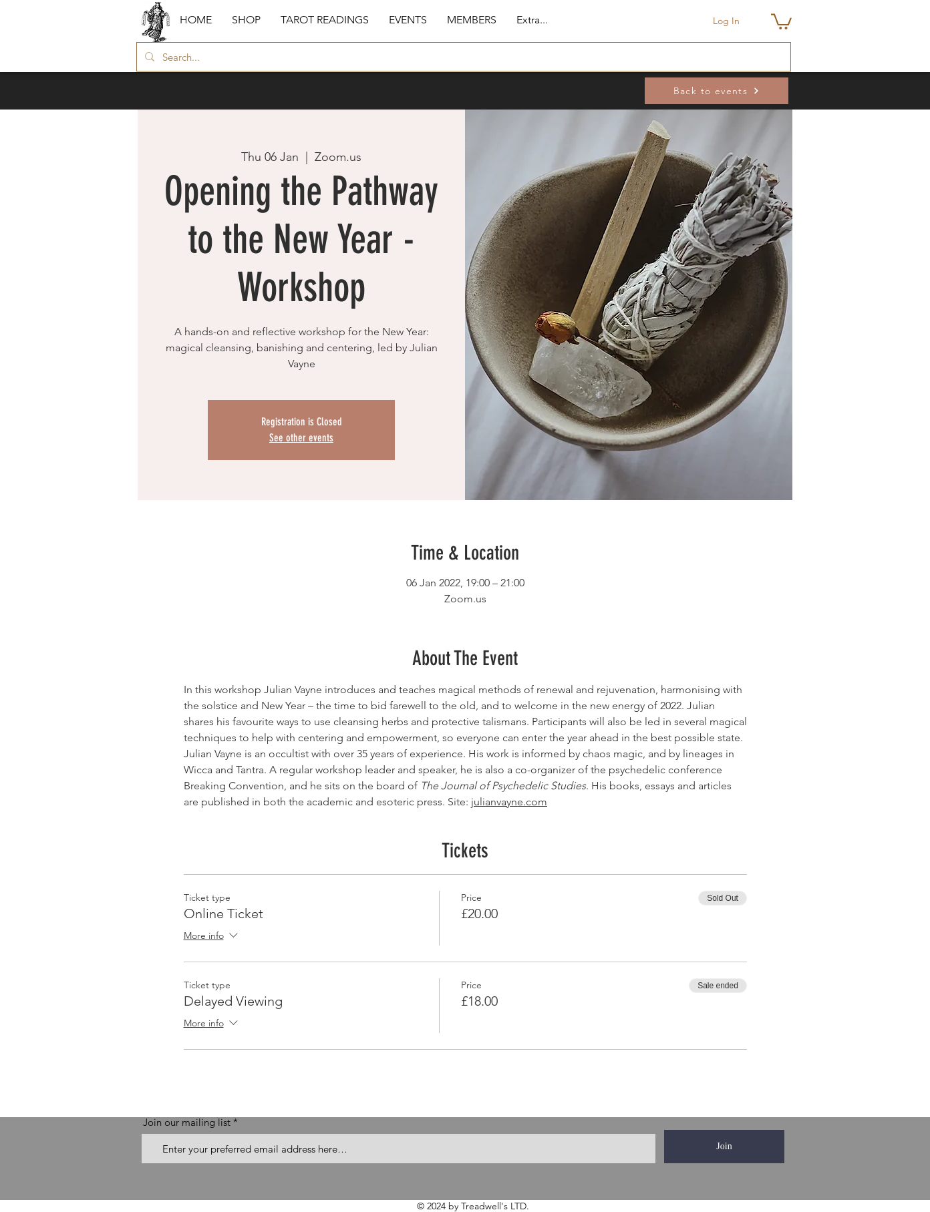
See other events (301, 437)
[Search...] (462, 57)
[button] (246, 20)
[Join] (724, 1146)
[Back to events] (716, 90)
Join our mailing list (186, 1122)
